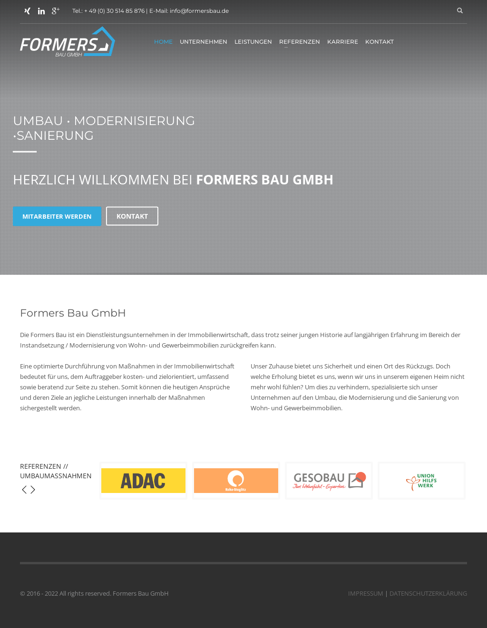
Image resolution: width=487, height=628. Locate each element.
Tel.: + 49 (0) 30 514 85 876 (108, 10)
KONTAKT (132, 216)
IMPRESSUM (365, 593)
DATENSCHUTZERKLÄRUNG (428, 593)
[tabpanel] (243, 139)
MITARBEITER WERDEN (57, 216)
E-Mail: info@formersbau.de (189, 10)
